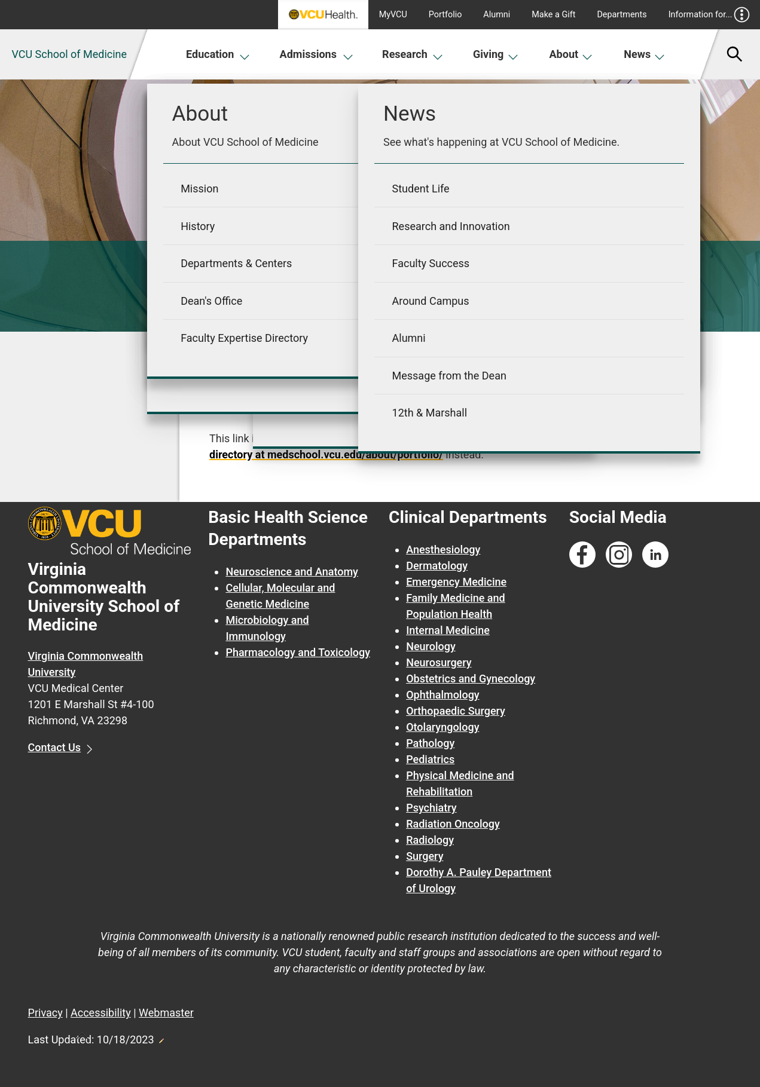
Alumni (496, 15)
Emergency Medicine (456, 581)
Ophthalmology (443, 694)
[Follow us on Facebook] (582, 554)
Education (218, 54)
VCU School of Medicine (69, 54)
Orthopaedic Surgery (455, 711)
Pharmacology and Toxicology (297, 652)
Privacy (45, 1012)
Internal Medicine (448, 630)
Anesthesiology (443, 549)
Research (412, 54)
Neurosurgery (438, 662)
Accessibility (101, 1012)
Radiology (430, 840)
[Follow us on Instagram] (619, 554)
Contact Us (54, 747)
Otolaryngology (442, 727)
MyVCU (393, 15)
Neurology (431, 646)
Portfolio (445, 15)
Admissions (317, 54)
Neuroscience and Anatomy (291, 571)
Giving (495, 54)
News (644, 54)
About (571, 54)
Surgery (424, 856)
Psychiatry (431, 807)
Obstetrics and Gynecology (470, 678)
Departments (621, 15)
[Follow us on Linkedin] (655, 554)
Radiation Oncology (453, 823)
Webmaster (166, 1012)
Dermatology (437, 565)
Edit (161, 1037)
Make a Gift (553, 15)
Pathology (430, 743)
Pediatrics (430, 759)
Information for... (709, 15)
